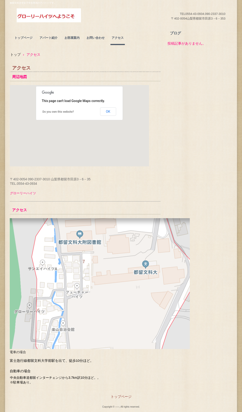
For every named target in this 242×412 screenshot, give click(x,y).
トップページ (23, 38)
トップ (15, 54)
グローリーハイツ (49, 15)
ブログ (175, 33)
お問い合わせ (96, 38)
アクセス (118, 38)
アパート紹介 (48, 38)
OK (108, 111)
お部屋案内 (72, 38)
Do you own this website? (58, 111)
